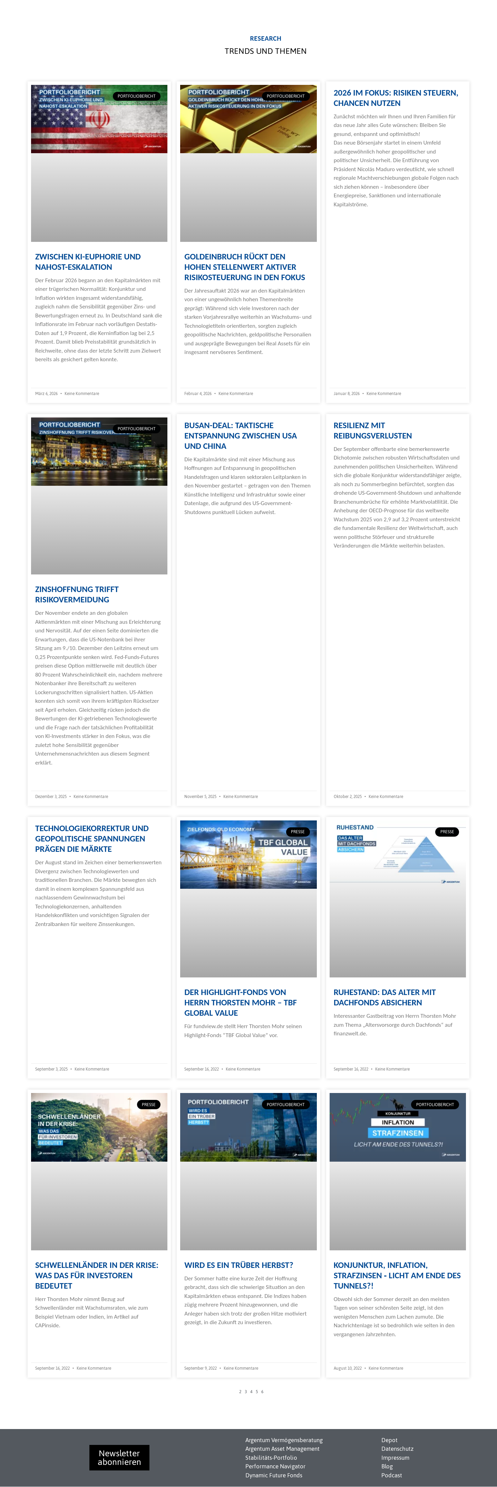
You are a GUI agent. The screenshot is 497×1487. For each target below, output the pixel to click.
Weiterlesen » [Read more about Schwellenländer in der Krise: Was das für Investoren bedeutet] (51, 1339)
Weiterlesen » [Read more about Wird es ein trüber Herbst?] (200, 1336)
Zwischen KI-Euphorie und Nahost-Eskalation (88, 261)
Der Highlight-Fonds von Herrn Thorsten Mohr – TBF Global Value (240, 1002)
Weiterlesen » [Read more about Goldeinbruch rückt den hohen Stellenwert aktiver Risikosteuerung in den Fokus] (200, 366)
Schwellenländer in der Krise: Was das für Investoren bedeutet (96, 1275)
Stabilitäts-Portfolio (271, 1457)
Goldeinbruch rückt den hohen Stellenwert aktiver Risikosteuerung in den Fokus (244, 267)
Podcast (391, 1475)
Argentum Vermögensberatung (284, 1440)
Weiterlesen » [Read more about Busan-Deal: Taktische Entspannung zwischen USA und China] (200, 525)
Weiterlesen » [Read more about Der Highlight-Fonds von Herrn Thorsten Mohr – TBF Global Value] (200, 1048)
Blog (387, 1466)
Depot (389, 1440)
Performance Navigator (275, 1466)
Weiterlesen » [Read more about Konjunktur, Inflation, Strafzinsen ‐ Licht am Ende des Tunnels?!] (350, 1348)
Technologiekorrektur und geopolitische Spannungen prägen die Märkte (92, 838)
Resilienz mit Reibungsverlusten (373, 430)
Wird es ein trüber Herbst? (238, 1265)
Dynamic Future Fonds (273, 1475)
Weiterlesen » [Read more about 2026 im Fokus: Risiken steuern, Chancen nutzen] (350, 218)
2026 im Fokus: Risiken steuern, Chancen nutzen (396, 97)
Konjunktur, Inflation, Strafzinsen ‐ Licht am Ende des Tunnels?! (397, 1275)
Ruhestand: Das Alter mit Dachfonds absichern (385, 997)
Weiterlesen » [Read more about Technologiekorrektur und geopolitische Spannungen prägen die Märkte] (51, 937)
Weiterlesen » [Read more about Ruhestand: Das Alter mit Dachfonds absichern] (350, 1047)
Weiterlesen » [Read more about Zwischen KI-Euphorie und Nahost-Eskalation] (51, 373)
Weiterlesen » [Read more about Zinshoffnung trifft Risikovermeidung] (51, 776)
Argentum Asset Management (282, 1448)
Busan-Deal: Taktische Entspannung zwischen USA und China (240, 435)
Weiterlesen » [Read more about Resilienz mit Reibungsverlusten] (350, 559)
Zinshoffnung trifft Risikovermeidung (77, 594)
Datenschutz (397, 1448)
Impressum (395, 1457)
